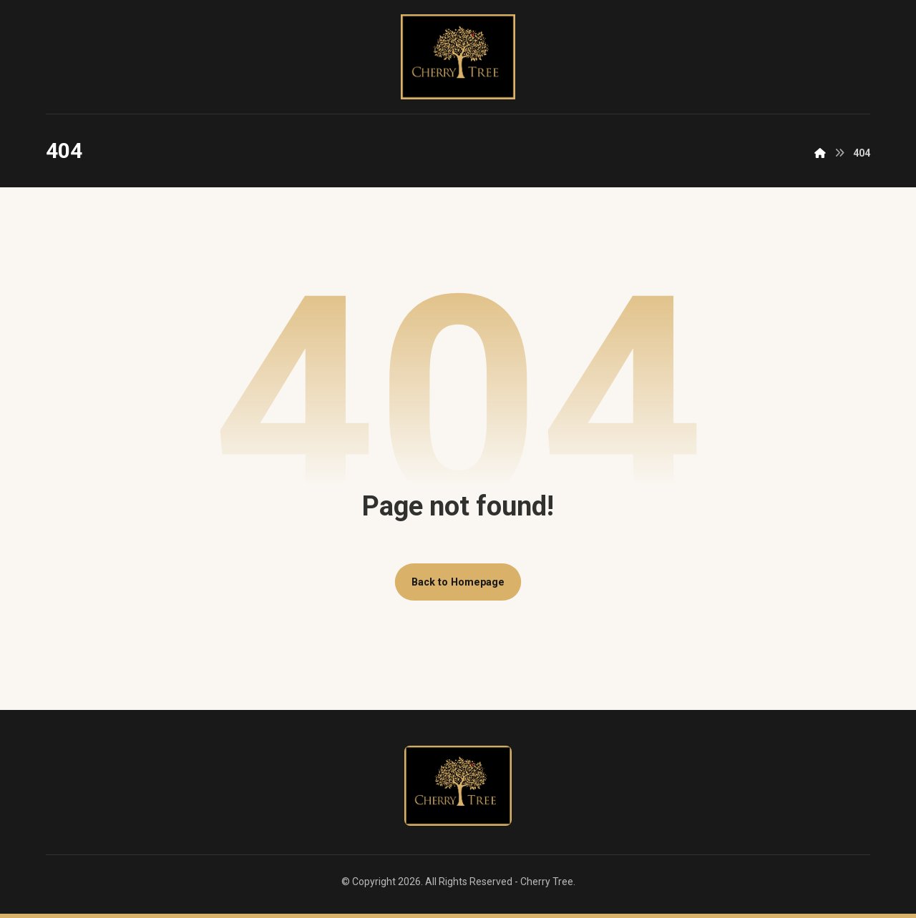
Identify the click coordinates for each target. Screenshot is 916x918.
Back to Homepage (458, 582)
